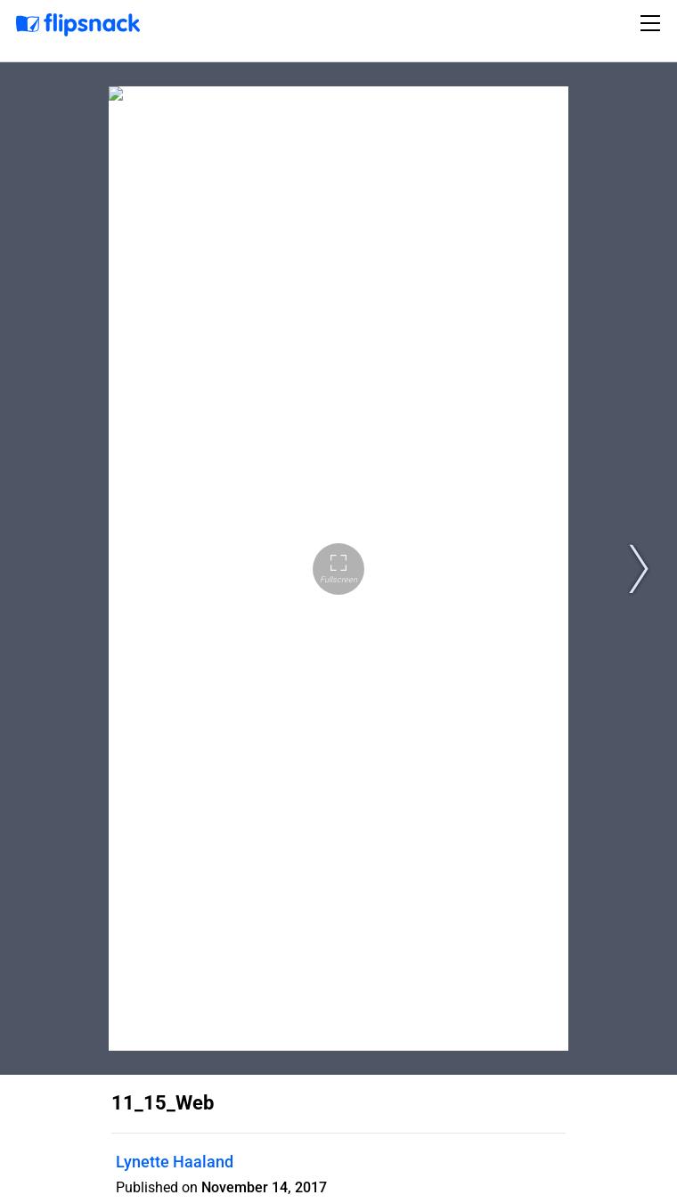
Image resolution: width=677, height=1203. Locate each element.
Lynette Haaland (174, 1161)
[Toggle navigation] (653, 23)
